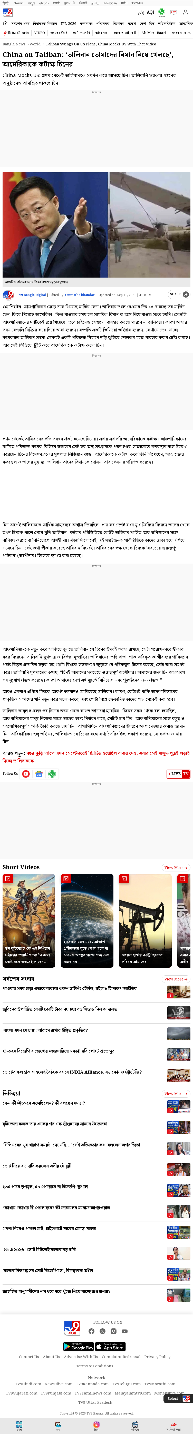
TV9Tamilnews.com (93, 1393)
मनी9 (124, 3)
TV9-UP (137, 3)
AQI (150, 12)
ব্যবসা (132, 24)
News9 (18, 3)
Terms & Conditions (94, 1366)
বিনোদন (118, 24)
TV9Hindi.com (28, 1384)
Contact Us (29, 1357)
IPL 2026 (68, 24)
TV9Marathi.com (160, 1384)
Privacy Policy (157, 1357)
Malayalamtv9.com (133, 1393)
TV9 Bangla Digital (31, 295)
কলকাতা (86, 24)
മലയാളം (110, 3)
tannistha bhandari (80, 295)
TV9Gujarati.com (21, 1393)
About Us (51, 1357)
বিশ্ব (152, 24)
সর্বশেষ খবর (20, 24)
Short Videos (21, 867)
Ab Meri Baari (153, 33)
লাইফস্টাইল (166, 24)
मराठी (56, 3)
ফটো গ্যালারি (81, 33)
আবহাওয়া (101, 33)
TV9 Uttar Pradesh (95, 1403)
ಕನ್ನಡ (31, 3)
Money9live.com (169, 1393)
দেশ (143, 24)
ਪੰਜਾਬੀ (83, 3)
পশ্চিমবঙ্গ (102, 24)
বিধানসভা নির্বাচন (45, 24)
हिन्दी (6, 3)
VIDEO (39, 33)
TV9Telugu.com (126, 1384)
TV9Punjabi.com (56, 1393)
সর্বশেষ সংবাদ (18, 979)
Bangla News (14, 44)
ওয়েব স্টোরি (58, 33)
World (35, 44)
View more (176, 868)
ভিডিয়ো (11, 1093)
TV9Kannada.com (92, 1384)
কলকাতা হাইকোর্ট (125, 33)
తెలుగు (44, 3)
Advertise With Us (81, 1357)
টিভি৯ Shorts (18, 33)
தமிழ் (95, 3)
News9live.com (59, 1384)
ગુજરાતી (69, 3)
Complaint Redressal (121, 1357)
